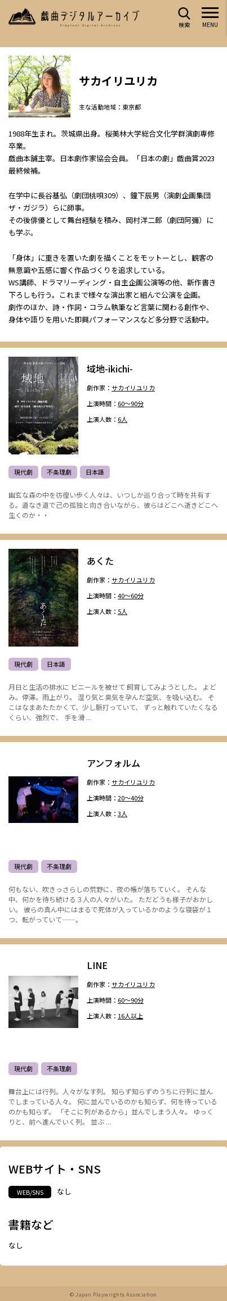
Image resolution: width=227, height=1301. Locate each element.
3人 (122, 813)
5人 (122, 611)
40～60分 (131, 595)
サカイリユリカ (133, 388)
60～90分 (131, 403)
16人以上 (130, 1016)
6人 (122, 419)
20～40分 (131, 798)
